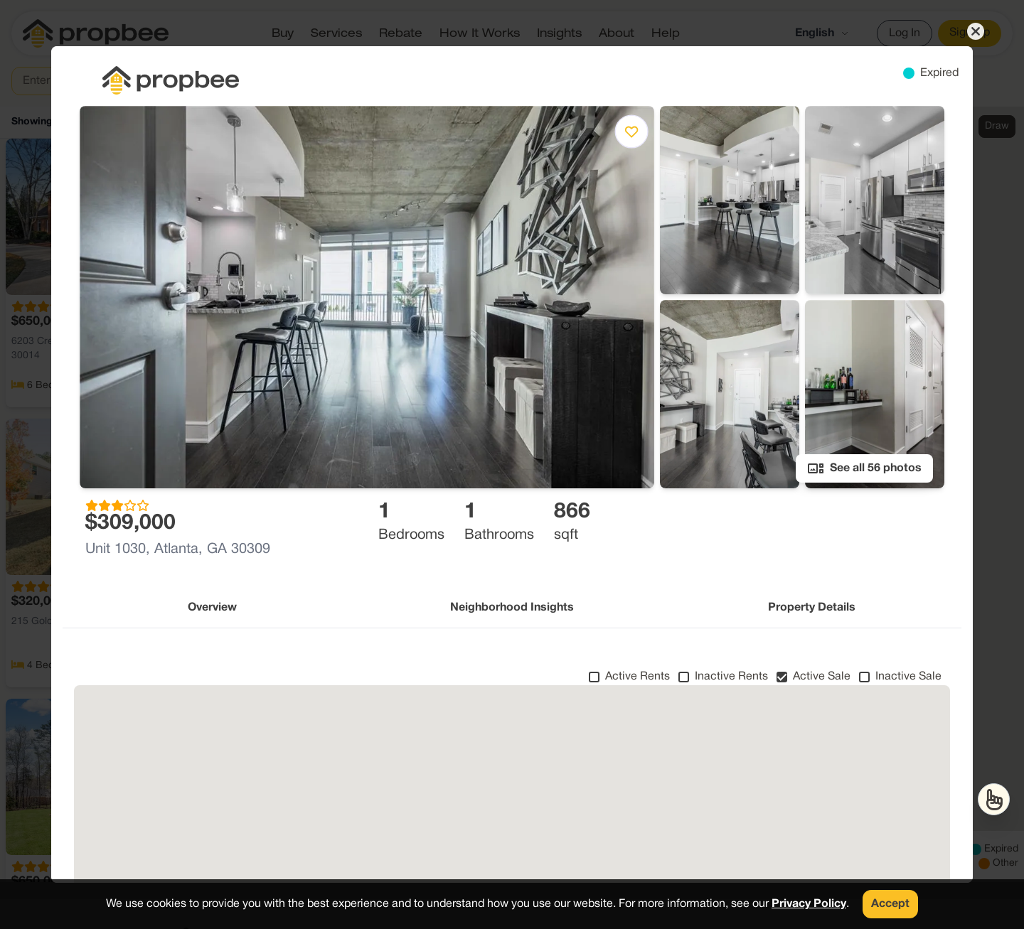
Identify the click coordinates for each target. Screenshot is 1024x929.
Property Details (811, 608)
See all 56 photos (864, 468)
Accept (890, 904)
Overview (212, 608)
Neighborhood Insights (512, 608)
